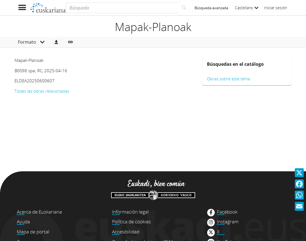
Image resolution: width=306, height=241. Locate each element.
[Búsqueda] (122, 8)
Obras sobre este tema (228, 78)
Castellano (246, 7)
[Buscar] (184, 8)
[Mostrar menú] (22, 7)
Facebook (227, 212)
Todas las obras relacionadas (42, 91)
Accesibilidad (125, 231)
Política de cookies (131, 221)
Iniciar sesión (275, 7)
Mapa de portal (33, 231)
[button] (56, 42)
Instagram (228, 221)
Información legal (130, 212)
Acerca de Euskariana (39, 212)
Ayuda (23, 221)
